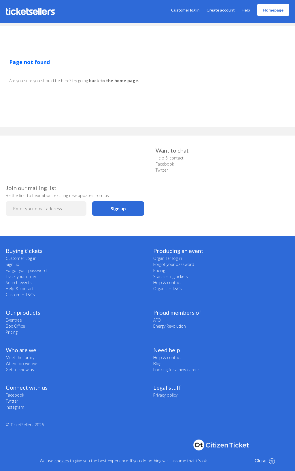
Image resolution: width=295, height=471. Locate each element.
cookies (61, 461)
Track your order (21, 276)
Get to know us (20, 369)
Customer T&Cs (20, 294)
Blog (157, 363)
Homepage (273, 9)
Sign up (118, 208)
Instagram (15, 407)
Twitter (162, 170)
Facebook (165, 164)
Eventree (14, 320)
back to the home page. (114, 80)
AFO (157, 320)
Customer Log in (21, 258)
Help (246, 9)
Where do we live (21, 363)
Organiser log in (167, 258)
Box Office (15, 326)
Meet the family (20, 357)
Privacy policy (165, 395)
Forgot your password (26, 270)
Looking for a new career (176, 369)
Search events (19, 282)
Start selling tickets (170, 276)
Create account (221, 9)
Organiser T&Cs (167, 288)
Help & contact (170, 158)
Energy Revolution (169, 326)
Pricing (159, 270)
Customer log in (185, 9)
